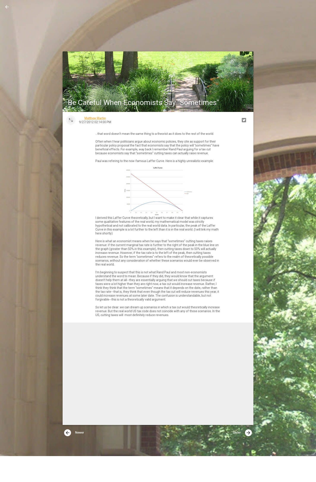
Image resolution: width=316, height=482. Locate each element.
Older (242, 432)
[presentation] (67, 432)
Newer (74, 432)
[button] (6, 6)
